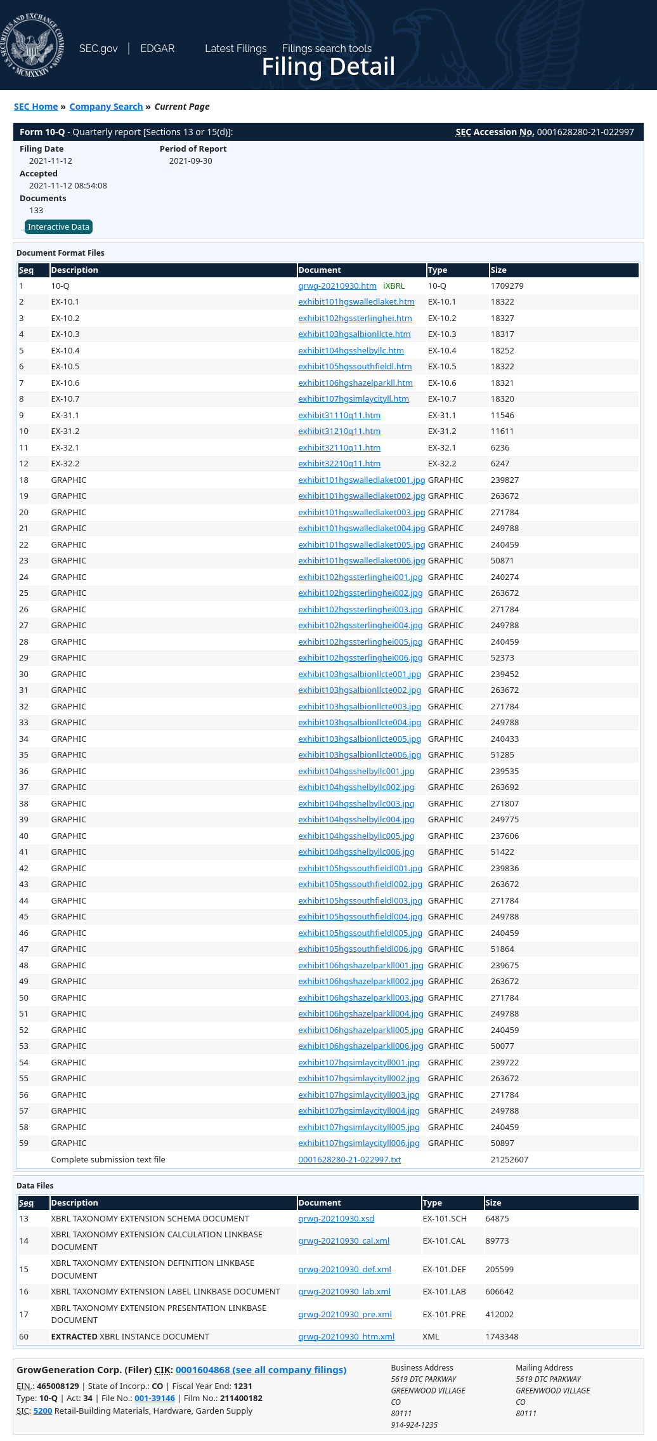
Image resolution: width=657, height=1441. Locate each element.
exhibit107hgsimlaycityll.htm (354, 398)
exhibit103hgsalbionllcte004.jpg (360, 722)
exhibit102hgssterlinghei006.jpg (361, 657)
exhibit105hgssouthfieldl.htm (355, 366)
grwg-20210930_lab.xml (345, 1291)
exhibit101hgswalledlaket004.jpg (362, 528)
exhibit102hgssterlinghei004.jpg (361, 625)
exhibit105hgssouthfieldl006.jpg (361, 948)
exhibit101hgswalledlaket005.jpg (362, 544)
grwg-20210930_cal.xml (344, 1240)
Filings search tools (327, 49)
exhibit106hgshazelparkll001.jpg (361, 965)
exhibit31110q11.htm (340, 415)
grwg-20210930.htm (338, 285)
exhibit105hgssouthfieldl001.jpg (361, 868)
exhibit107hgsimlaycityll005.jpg (359, 1127)
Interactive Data (58, 226)
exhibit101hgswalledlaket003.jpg (362, 512)
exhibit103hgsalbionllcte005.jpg (360, 738)
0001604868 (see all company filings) (261, 1369)
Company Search (106, 106)
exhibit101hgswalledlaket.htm (357, 301)
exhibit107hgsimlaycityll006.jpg (359, 1142)
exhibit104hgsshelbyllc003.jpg (357, 803)
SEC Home (36, 106)
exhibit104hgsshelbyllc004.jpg (357, 819)
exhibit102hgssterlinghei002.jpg (361, 592)
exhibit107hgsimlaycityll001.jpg (359, 1062)
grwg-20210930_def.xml (345, 1269)
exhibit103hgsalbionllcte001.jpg (360, 674)
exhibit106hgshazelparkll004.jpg (361, 1013)
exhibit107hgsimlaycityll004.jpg (359, 1110)
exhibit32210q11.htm (340, 463)
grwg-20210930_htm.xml (347, 1336)
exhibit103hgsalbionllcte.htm (355, 333)
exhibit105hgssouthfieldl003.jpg (361, 900)
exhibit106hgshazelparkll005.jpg (361, 1030)
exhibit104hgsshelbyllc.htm (352, 350)
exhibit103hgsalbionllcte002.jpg (360, 689)
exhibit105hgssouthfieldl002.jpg (361, 884)
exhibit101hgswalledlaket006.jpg (362, 560)
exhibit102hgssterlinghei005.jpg (361, 641)
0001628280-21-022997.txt (350, 1159)
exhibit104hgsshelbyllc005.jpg (357, 835)
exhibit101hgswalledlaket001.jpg (362, 479)
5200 (43, 1410)
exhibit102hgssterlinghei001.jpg (361, 576)
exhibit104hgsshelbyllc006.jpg (357, 851)
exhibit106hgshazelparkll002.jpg (361, 981)
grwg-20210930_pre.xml (345, 1314)
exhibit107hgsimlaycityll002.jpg (359, 1078)
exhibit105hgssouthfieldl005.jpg (361, 932)
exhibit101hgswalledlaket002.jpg (362, 495)
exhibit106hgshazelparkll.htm (356, 382)
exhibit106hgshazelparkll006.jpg (361, 1045)
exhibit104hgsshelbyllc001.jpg (357, 771)
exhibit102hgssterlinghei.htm (355, 318)
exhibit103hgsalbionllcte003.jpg (360, 706)
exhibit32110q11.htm (340, 447)
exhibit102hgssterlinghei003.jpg (361, 609)
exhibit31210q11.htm (340, 431)
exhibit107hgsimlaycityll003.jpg (359, 1094)
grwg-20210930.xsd (337, 1218)
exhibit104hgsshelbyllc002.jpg (357, 787)
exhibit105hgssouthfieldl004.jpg (361, 916)
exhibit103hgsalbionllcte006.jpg (360, 754)
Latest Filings (235, 49)
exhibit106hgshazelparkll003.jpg (361, 997)
